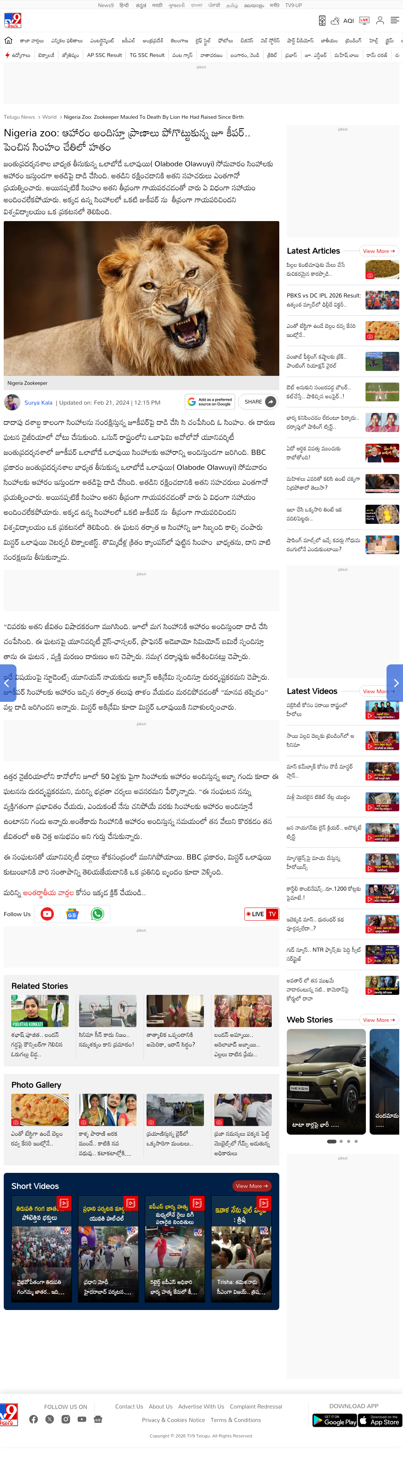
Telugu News (19, 117)
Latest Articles (313, 250)
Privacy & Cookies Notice (173, 1420)
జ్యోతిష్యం (70, 55)
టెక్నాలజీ (46, 55)
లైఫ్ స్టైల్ (203, 40)
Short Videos (35, 1186)
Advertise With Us (201, 1406)
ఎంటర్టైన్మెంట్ (102, 40)
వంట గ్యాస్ (182, 55)
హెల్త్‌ (373, 40)
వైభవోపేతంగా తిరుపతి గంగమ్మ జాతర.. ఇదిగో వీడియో (40, 1287)
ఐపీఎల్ (128, 40)
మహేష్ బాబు (347, 55)
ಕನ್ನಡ (141, 4)
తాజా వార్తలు (32, 40)
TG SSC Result (147, 55)
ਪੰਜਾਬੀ (214, 4)
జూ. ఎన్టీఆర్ (316, 55)
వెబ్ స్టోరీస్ (270, 40)
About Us (160, 1406)
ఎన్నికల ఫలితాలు (67, 40)
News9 (106, 4)
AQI (348, 20)
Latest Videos (312, 691)
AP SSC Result (104, 55)
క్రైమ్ (390, 40)
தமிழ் (232, 4)
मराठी (157, 4)
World (49, 117)
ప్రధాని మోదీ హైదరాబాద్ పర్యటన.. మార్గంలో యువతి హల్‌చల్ (105, 1287)
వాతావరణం (212, 55)
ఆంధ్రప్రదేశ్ (153, 40)
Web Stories (310, 1019)
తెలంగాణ (179, 40)
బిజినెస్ (247, 40)
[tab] (331, 1141)
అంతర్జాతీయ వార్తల (48, 892)
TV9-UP (293, 4)
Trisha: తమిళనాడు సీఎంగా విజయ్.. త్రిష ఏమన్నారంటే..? (238, 1287)
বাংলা (196, 4)
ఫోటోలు (226, 40)
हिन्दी (125, 4)
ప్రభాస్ (291, 55)
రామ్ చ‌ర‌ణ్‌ (377, 55)
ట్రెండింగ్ (353, 40)
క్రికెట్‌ (272, 55)
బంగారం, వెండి (245, 55)
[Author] (12, 402)
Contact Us (129, 1406)
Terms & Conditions (236, 1420)
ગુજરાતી (176, 4)
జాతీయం (329, 40)
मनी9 (274, 4)
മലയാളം (254, 4)
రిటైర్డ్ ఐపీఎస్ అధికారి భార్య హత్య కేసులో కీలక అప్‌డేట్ (174, 1287)
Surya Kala (38, 402)
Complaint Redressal (256, 1406)
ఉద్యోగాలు (21, 55)
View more (252, 1186)
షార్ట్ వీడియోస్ (300, 40)
